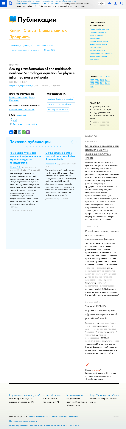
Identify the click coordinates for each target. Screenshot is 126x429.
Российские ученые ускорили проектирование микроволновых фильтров (102, 235)
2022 (107, 80)
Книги (15, 30)
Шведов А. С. (15, 167)
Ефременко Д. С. (27, 86)
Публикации (37, 19)
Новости (91, 136)
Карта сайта (73, 425)
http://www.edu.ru (75, 395)
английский (21, 115)
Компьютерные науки (18, 97)
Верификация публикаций (21, 45)
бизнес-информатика (99, 29)
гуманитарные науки (99, 41)
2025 (92, 80)
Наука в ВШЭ (49, 50)
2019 (102, 83)
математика (95, 53)
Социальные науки (101, 121)
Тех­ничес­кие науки (101, 124)
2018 (107, 83)
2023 (102, 80)
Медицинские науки (101, 112)
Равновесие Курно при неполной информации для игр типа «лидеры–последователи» (25, 157)
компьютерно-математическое (97, 49)
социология (101, 56)
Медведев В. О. (52, 164)
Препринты (19, 36)
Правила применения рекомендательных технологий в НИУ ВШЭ (38, 425)
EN (103, 3)
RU (99, 3)
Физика (31, 97)
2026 (107, 76)
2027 (102, 76)
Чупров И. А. (14, 86)
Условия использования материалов (62, 416)
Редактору (115, 416)
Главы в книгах (53, 30)
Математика (14, 100)
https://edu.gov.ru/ (52, 395)
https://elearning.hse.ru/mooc (104, 395)
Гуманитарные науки (101, 106)
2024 (97, 80)
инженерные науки (98, 44)
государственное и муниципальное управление (98, 35)
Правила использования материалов (25, 50)
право (92, 56)
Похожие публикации (30, 141)
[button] (27, 146)
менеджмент (106, 53)
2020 (97, 83)
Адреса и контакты (37, 416)
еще (91, 86)
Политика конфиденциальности (23, 421)
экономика (94, 59)
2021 (92, 83)
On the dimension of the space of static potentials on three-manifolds (60, 156)
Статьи (30, 30)
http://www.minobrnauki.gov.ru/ (24, 395)
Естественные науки (102, 109)
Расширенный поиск (45, 45)
